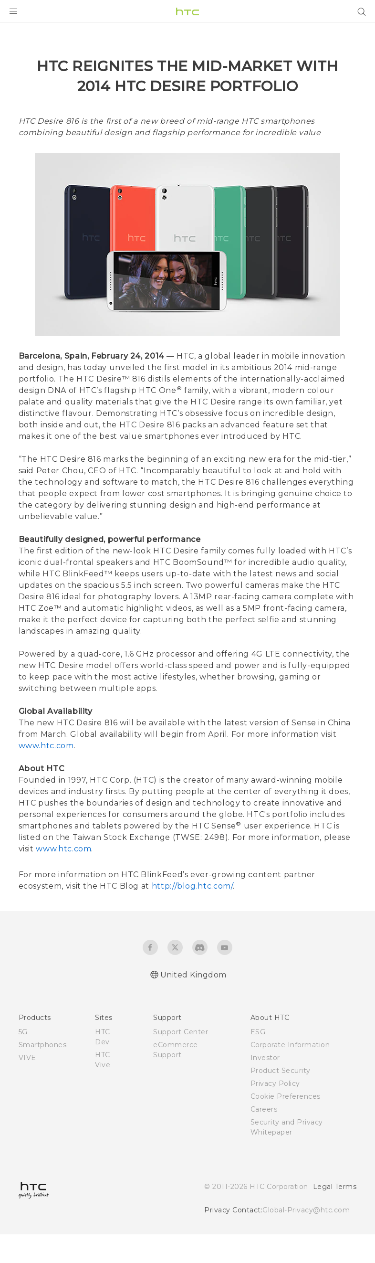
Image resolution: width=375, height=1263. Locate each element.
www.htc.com (46, 774)
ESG (258, 1060)
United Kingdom (193, 1003)
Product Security (280, 1099)
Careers (264, 1138)
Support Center (180, 1060)
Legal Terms (335, 1215)
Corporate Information (290, 1073)
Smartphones (43, 1073)
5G (23, 1060)
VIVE (27, 1086)
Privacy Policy (275, 1112)
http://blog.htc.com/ (192, 914)
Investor (265, 1086)
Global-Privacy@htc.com (306, 1238)
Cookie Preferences (285, 1125)
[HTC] (187, 11)
